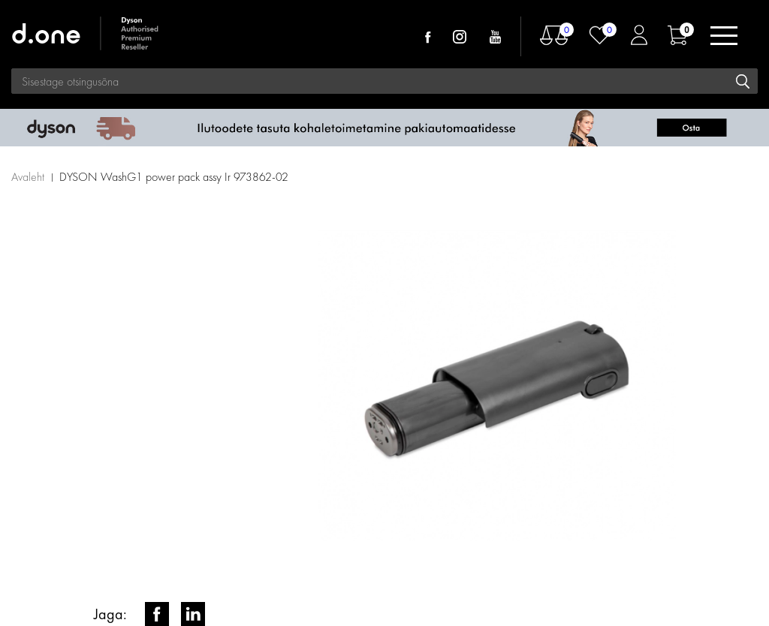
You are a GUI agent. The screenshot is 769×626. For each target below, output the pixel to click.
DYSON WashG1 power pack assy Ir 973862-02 (173, 177)
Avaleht (27, 177)
